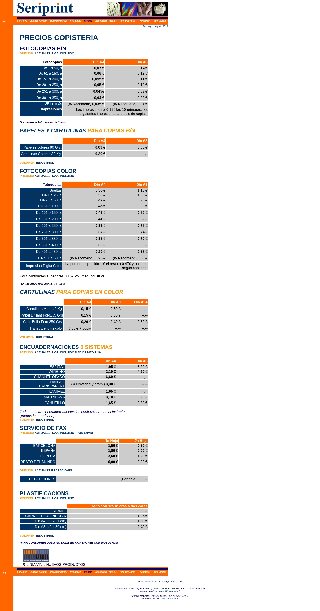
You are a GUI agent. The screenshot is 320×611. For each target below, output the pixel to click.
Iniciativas (75, 21)
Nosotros (145, 21)
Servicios (22, 21)
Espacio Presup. (38, 21)
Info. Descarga (127, 21)
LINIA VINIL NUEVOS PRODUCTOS (56, 564)
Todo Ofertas (159, 21)
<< (4, 21)
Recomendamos (58, 21)
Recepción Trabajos (106, 21)
